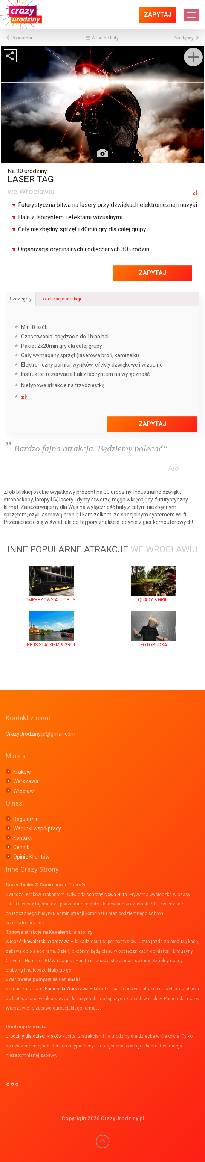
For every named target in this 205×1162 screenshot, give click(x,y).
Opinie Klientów (31, 857)
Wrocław (23, 791)
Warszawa (25, 781)
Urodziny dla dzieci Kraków (34, 1036)
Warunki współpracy (37, 828)
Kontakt (22, 838)
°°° (12, 1087)
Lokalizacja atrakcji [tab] (61, 299)
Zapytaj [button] (157, 14)
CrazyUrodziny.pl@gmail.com (40, 734)
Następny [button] (186, 38)
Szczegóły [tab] (21, 299)
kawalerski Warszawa (47, 941)
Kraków (22, 772)
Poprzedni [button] (19, 38)
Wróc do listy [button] (102, 38)
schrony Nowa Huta (106, 894)
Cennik (21, 847)
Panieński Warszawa (67, 988)
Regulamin (26, 819)
